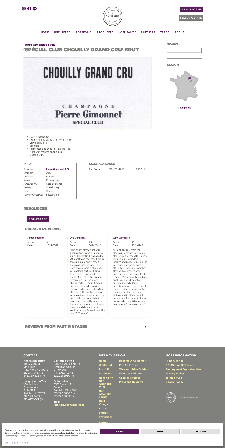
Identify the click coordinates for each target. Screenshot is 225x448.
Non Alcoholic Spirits (105, 393)
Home (45, 32)
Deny (160, 431)
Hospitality (127, 32)
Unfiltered (62, 32)
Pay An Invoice (128, 364)
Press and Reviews (131, 381)
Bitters (103, 407)
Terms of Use (174, 376)
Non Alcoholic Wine (105, 382)
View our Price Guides (133, 368)
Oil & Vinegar (104, 402)
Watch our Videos (130, 372)
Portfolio (84, 32)
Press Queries (174, 359)
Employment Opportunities (183, 368)
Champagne (184, 107)
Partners (148, 32)
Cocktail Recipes (129, 376)
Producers (105, 32)
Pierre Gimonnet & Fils (39, 44)
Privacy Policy (23, 443)
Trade (164, 32)
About (179, 32)
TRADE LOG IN (191, 9)
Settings (201, 431)
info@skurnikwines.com (69, 403)
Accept (119, 431)
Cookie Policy (10, 443)
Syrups (103, 411)
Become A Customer (132, 359)
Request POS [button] (38, 218)
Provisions (105, 416)
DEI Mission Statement (180, 364)
